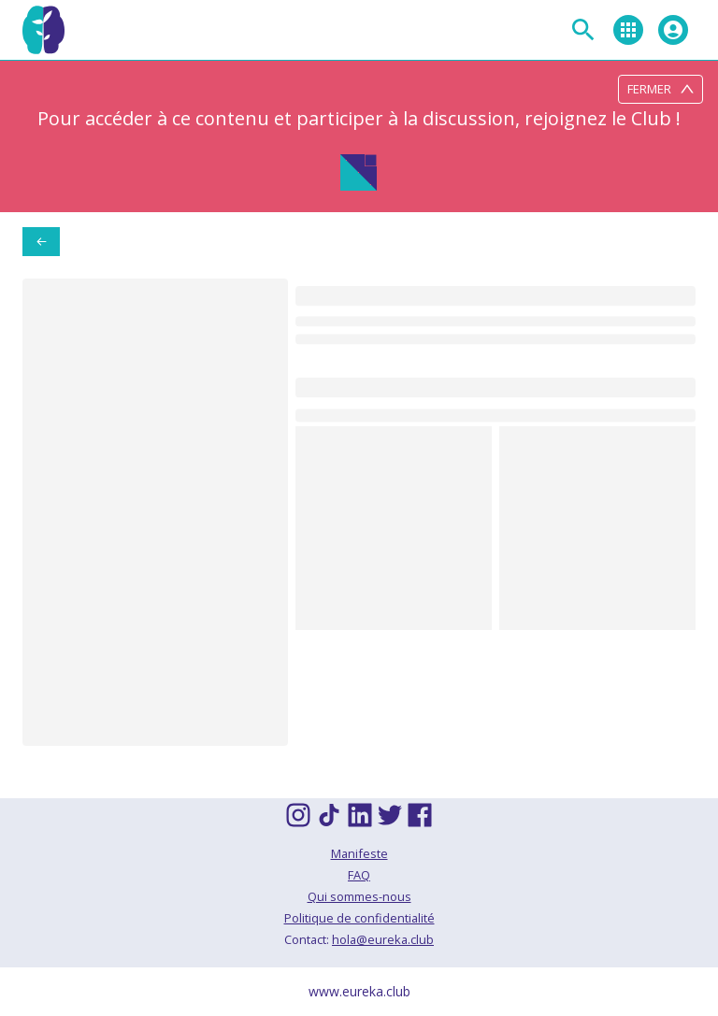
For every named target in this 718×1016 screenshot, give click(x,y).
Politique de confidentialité (359, 917)
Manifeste (359, 853)
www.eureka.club (359, 991)
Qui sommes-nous (359, 896)
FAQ (359, 874)
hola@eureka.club (383, 939)
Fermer (660, 89)
